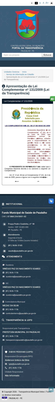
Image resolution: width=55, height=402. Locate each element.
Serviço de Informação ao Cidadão (20, 74)
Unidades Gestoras (11, 72)
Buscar (47, 55)
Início (24, 72)
